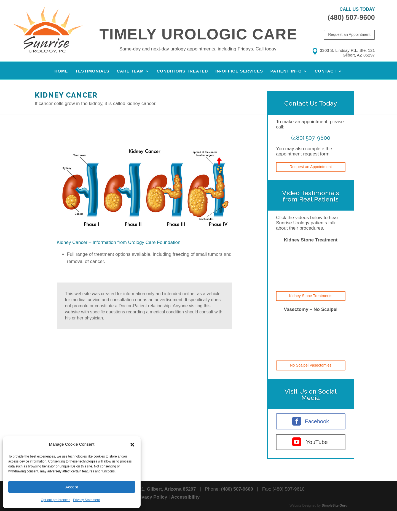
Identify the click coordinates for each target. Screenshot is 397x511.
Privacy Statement (86, 500)
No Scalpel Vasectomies (311, 365)
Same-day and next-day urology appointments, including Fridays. (198, 49)
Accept (71, 487)
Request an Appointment (349, 34)
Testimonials (92, 71)
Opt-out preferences (55, 500)
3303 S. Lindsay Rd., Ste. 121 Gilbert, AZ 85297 (347, 52)
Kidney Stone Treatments (310, 296)
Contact (325, 71)
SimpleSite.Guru (334, 505)
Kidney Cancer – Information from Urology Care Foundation (119, 242)
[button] (132, 444)
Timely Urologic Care (198, 34)
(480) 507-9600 (351, 17)
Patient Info (286, 71)
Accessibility (185, 497)
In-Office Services (239, 71)
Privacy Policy (151, 497)
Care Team (130, 71)
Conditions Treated (182, 71)
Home (61, 71)
